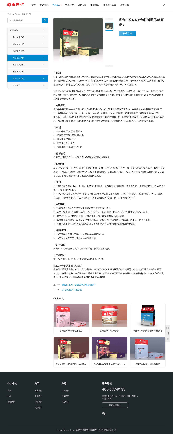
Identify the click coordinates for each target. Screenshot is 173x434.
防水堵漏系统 (18, 37)
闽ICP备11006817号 (90, 430)
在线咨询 (127, 33)
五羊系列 (16, 85)
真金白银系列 (18, 78)
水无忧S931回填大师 (72, 290)
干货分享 (72, 5)
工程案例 (98, 5)
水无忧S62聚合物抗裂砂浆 (147, 364)
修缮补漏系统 (18, 65)
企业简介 (38, 396)
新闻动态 (47, 5)
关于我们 (127, 5)
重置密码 (11, 402)
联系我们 (38, 390)
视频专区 (85, 5)
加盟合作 (38, 402)
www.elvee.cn (70, 430)
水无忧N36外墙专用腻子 (71, 330)
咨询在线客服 (115, 405)
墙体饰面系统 (18, 44)
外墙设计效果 (112, 5)
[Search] (45, 20)
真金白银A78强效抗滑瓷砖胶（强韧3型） (110, 364)
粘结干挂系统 (18, 51)
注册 (9, 390)
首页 (36, 5)
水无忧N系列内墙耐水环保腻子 (148, 330)
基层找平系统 (18, 58)
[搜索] (164, 5)
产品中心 (59, 5)
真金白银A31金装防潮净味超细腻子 (79, 284)
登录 (9, 396)
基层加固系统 (18, 72)
